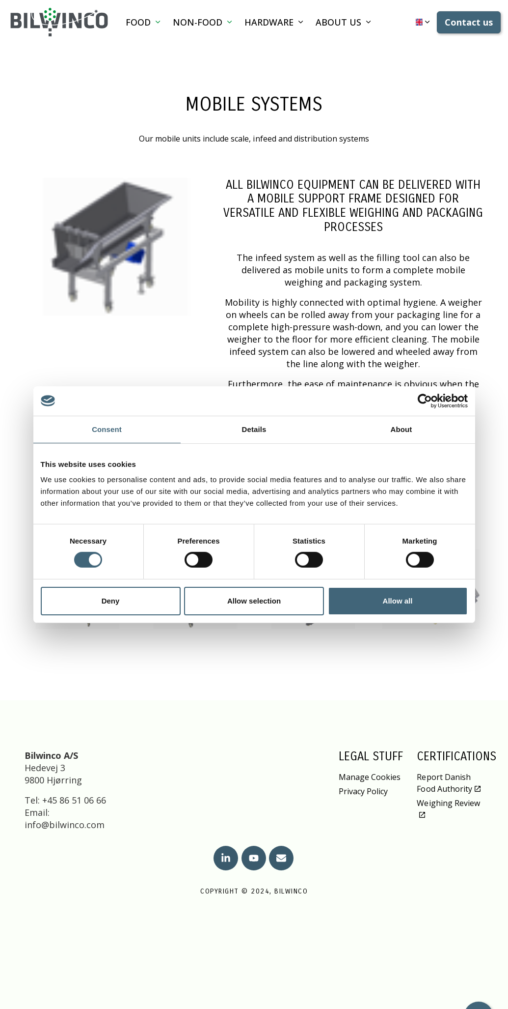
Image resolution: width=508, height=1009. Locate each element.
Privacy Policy (363, 791)
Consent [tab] (107, 429)
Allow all (398, 601)
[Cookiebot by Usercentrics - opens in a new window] (425, 400)
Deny (111, 601)
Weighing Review (448, 808)
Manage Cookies (370, 777)
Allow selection (254, 601)
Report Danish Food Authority (448, 783)
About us (338, 22)
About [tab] (401, 429)
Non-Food (197, 22)
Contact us (468, 22)
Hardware (269, 22)
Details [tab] (254, 429)
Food (138, 22)
